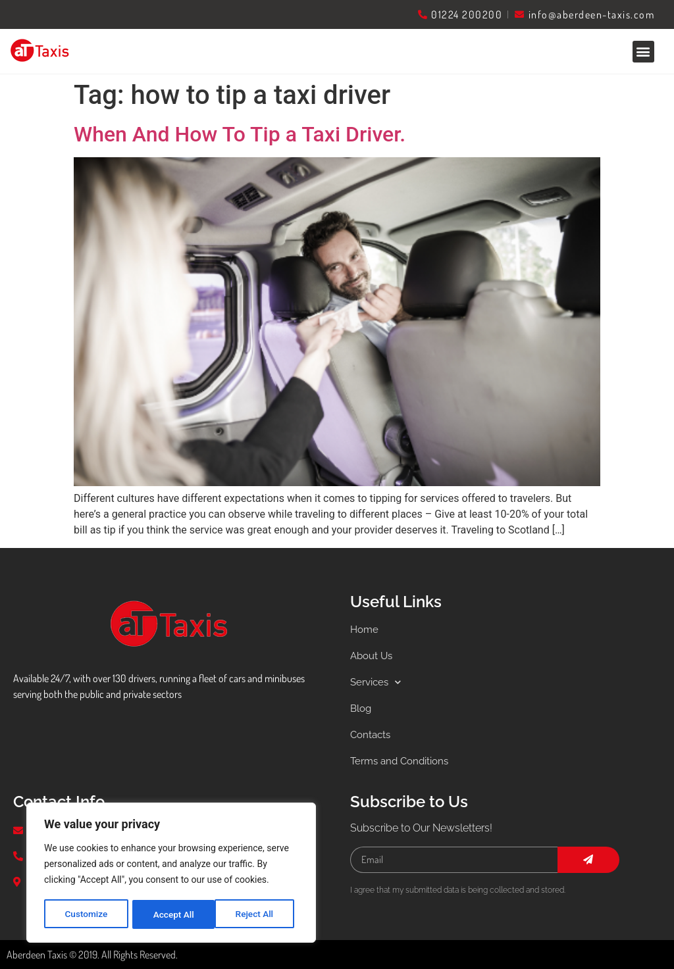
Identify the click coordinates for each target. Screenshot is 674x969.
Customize (86, 914)
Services (377, 682)
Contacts (372, 734)
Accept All (257, 914)
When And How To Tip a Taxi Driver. (239, 134)
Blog (361, 708)
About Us (373, 655)
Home (365, 629)
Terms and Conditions (402, 761)
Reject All (172, 914)
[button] (643, 51)
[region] (171, 874)
